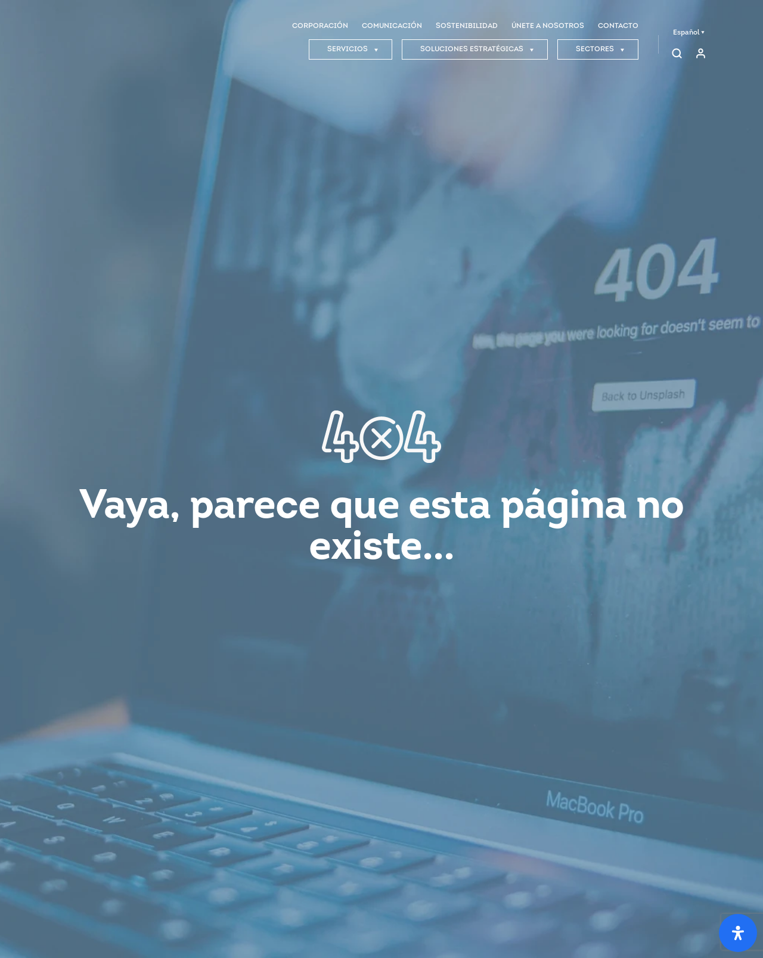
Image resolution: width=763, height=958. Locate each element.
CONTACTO (618, 26)
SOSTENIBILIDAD (467, 26)
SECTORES (600, 49)
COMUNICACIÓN (392, 26)
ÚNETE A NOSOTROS (547, 26)
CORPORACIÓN (320, 26)
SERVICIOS (353, 49)
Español (689, 32)
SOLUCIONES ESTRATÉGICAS (477, 49)
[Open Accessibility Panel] (738, 933)
